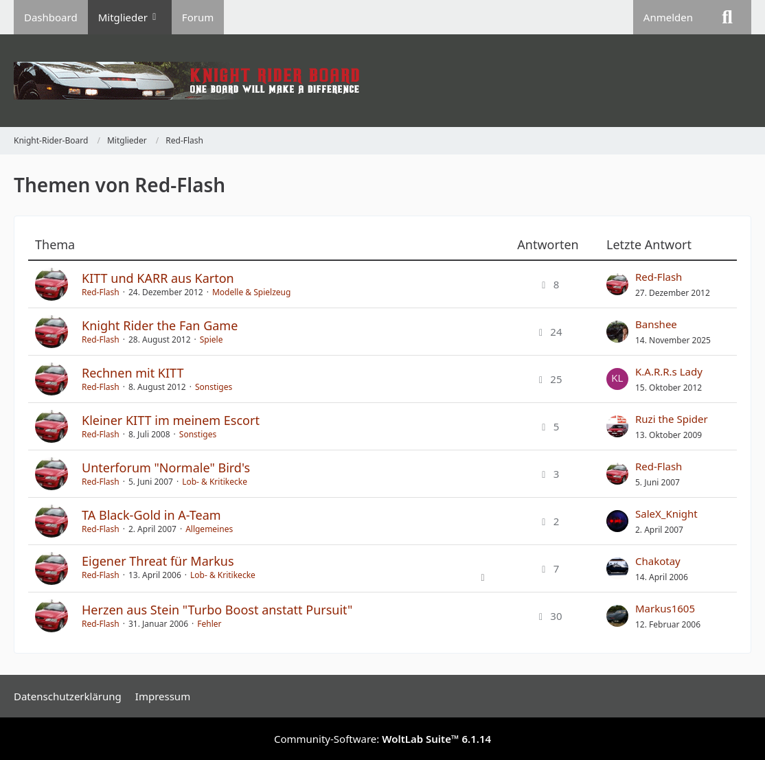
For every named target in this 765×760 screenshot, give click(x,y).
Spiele (211, 339)
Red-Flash (100, 292)
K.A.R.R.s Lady (669, 371)
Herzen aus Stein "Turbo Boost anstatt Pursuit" (217, 609)
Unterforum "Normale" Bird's (166, 467)
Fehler (209, 624)
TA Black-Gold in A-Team (151, 515)
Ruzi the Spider (671, 419)
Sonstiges (213, 387)
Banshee (656, 324)
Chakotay (658, 561)
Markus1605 (665, 608)
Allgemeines (209, 529)
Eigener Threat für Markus (158, 561)
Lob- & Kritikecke (214, 481)
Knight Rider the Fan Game (160, 325)
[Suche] (727, 17)
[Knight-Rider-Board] (382, 80)
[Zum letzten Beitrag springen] (617, 284)
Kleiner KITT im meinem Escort (171, 420)
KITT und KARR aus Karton (158, 278)
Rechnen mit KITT (132, 373)
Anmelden (668, 17)
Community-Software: (382, 739)
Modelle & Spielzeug (251, 292)
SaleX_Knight (666, 513)
